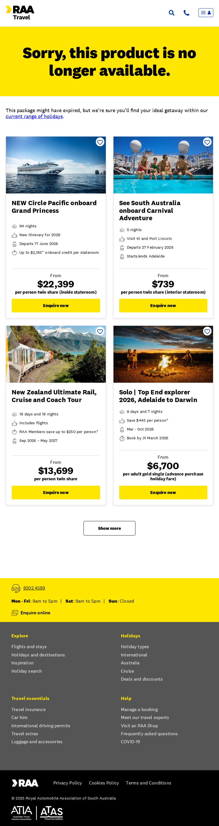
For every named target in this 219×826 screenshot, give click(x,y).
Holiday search (26, 671)
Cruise (127, 671)
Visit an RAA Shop (139, 725)
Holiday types (135, 646)
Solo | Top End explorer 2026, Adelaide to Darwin (158, 396)
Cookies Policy (104, 783)
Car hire (19, 717)
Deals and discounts (142, 679)
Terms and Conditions (148, 783)
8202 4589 (34, 588)
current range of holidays (34, 116)
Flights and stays (29, 646)
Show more (109, 528)
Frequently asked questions (149, 733)
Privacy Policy (67, 783)
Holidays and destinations (38, 655)
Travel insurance (28, 709)
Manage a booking (139, 709)
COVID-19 (130, 741)
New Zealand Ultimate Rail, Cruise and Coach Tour (54, 396)
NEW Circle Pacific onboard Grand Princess (54, 207)
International (134, 655)
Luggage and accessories (36, 741)
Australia (130, 663)
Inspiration (22, 663)
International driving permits (40, 725)
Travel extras (24, 733)
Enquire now (56, 305)
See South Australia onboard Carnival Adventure (150, 210)
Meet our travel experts (145, 717)
